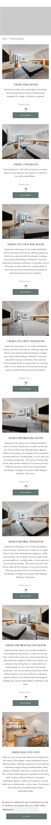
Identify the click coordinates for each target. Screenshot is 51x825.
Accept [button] (26, 816)
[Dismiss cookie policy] (47, 821)
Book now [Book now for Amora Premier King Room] (25, 492)
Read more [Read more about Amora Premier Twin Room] (24, 585)
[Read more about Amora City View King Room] (25, 221)
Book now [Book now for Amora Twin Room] (25, 195)
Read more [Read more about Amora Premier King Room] (24, 481)
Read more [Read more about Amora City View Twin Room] (24, 378)
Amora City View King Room (25, 244)
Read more (8, 809)
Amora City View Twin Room (25, 341)
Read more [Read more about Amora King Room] (24, 104)
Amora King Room (25, 84)
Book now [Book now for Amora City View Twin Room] (25, 389)
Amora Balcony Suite (25, 752)
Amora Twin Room (25, 164)
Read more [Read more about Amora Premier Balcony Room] (24, 692)
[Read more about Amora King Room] (25, 61)
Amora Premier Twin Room (25, 542)
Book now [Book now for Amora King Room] (25, 115)
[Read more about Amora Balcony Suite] (25, 729)
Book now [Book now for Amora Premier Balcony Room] (25, 703)
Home (4, 39)
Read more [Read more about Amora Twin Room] (24, 184)
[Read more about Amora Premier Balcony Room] (25, 622)
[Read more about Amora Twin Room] (25, 141)
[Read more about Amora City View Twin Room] (25, 318)
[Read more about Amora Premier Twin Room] (25, 518)
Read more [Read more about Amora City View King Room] (24, 281)
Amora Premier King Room (25, 438)
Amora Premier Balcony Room (25, 645)
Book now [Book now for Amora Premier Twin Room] (25, 596)
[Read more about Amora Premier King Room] (25, 415)
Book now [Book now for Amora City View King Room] (25, 292)
